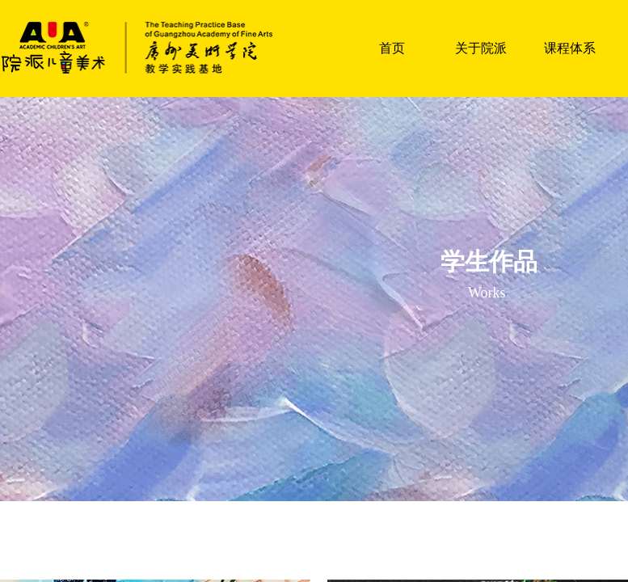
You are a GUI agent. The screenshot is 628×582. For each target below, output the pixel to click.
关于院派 (481, 48)
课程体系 (570, 48)
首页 (392, 48)
